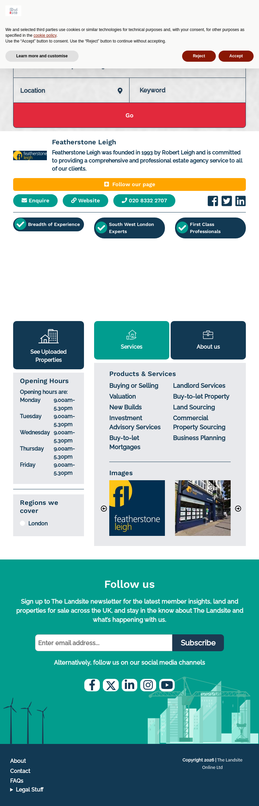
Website (85, 200)
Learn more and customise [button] (42, 56)
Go (129, 115)
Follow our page (129, 184)
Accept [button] (236, 56)
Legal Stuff (30, 789)
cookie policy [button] (44, 35)
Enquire (35, 200)
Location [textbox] (32, 90)
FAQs (16, 781)
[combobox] (71, 83)
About (18, 761)
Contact (20, 771)
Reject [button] (199, 56)
